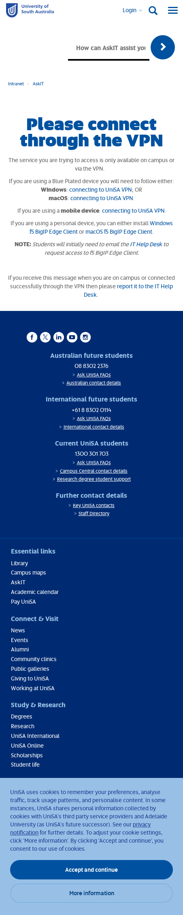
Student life (25, 764)
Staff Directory (94, 513)
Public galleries (30, 668)
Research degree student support (94, 478)
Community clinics (34, 659)
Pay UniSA (23, 601)
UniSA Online (27, 745)
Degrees (21, 716)
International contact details (94, 426)
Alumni (20, 649)
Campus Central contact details (94, 470)
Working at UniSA (33, 688)
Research (22, 726)
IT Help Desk (146, 244)
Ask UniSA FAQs (94, 374)
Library (19, 563)
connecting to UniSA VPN (100, 189)
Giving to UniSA (30, 678)
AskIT (38, 83)
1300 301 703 (92, 453)
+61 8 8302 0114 (91, 410)
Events (19, 640)
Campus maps (28, 572)
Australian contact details (93, 382)
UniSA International (35, 736)
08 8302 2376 (91, 366)
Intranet (16, 83)
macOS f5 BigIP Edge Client (118, 231)
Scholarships (27, 755)
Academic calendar (35, 592)
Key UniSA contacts (94, 505)
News (18, 630)
